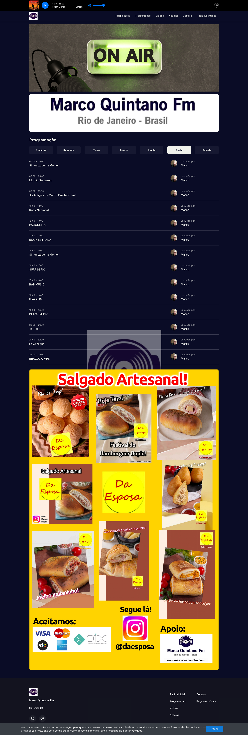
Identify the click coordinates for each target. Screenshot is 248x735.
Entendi (215, 728)
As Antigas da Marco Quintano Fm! (52, 195)
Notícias (173, 15)
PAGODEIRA (37, 225)
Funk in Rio (36, 299)
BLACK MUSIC (38, 314)
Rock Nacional (39, 210)
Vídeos (160, 15)
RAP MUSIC (37, 284)
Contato (187, 15)
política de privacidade (128, 730)
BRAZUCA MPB (39, 358)
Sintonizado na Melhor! (44, 165)
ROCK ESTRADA (40, 240)
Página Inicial (122, 15)
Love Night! (36, 344)
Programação (143, 15)
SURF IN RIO (37, 269)
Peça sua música (206, 15)
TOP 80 (34, 329)
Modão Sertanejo (40, 180)
